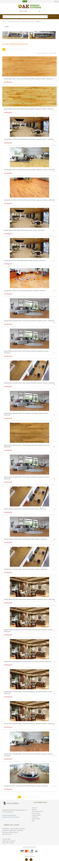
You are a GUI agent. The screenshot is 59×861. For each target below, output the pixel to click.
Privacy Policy (36, 813)
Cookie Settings (36, 815)
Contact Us (35, 817)
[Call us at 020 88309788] (33, 11)
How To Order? (36, 819)
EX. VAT (29, 1)
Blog (33, 820)
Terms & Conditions (37, 811)
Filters (7, 26)
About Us (34, 807)
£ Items (23, 11)
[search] (25, 16)
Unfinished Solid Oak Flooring (10, 817)
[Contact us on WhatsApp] (39, 11)
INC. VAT (24, 1)
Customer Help (40, 802)
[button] (1, 1)
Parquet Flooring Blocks (9, 815)
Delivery (34, 809)
